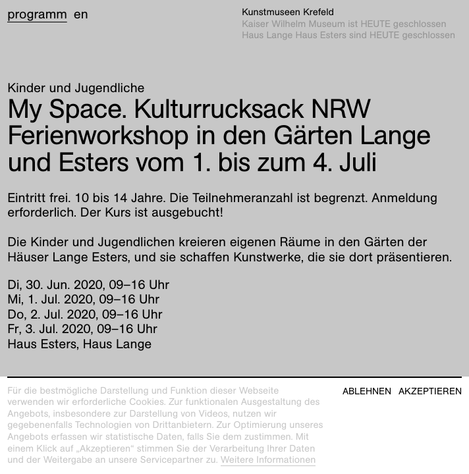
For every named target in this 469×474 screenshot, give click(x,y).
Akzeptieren (430, 391)
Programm (37, 14)
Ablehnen (367, 391)
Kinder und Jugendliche (75, 88)
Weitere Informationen (268, 460)
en (81, 14)
